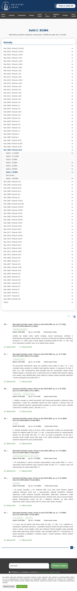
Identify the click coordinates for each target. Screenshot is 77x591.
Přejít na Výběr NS (66, 6)
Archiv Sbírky (40, 15)
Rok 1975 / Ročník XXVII (13, 239)
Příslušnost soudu (19, 359)
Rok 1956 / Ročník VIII (12, 299)
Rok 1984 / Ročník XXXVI (13, 210)
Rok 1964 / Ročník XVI (12, 274)
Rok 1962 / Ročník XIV (12, 280)
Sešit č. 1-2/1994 (12, 153)
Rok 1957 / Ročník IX (11, 296)
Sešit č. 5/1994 (11, 166)
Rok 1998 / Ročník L (11, 137)
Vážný (6, 302)
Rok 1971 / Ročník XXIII (13, 251)
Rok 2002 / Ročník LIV (12, 124)
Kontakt (65, 15)
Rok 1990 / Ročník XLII (12, 191)
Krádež (16, 424)
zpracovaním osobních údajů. (49, 572)
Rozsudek (16, 483)
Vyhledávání (22, 15)
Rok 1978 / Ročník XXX (12, 229)
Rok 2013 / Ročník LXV (12, 90)
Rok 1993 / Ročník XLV (12, 182)
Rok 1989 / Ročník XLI (12, 194)
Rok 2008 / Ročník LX (12, 105)
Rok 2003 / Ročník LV (12, 121)
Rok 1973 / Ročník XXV (12, 245)
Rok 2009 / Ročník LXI (12, 102)
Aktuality (11, 15)
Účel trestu (29, 518)
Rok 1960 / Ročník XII (12, 286)
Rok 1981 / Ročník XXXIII (13, 220)
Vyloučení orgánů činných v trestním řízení (26, 456)
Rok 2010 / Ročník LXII (12, 99)
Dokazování (17, 394)
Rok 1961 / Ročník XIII (12, 283)
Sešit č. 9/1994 (12, 172)
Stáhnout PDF (10, 347)
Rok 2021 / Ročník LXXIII (13, 64)
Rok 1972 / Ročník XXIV (13, 248)
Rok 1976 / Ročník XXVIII (13, 235)
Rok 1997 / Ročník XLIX (13, 140)
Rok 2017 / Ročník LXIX (13, 77)
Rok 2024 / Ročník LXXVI (13, 55)
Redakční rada (56, 15)
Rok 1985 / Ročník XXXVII (13, 207)
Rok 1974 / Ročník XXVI (13, 242)
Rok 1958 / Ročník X (11, 293)
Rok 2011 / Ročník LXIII (12, 96)
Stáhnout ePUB (25, 347)
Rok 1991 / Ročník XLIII (12, 188)
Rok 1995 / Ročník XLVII (13, 147)
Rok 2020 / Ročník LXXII (13, 67)
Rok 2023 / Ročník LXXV (13, 58)
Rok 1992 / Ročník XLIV (13, 185)
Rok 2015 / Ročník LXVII (13, 83)
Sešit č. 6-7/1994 (12, 156)
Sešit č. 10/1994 (12, 178)
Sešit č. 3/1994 (11, 159)
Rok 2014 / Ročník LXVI (13, 86)
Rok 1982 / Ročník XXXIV (13, 216)
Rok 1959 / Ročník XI (11, 289)
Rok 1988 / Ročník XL (12, 197)
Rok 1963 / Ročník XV (12, 277)
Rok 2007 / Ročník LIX (12, 109)
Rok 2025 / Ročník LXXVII (13, 51)
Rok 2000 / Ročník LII (12, 131)
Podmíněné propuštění (20, 329)
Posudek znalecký (29, 394)
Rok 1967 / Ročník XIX (12, 264)
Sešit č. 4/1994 (11, 162)
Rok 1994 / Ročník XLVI (13, 150)
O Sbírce (48, 15)
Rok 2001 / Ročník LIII (12, 128)
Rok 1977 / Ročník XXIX (13, 232)
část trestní (10, 175)
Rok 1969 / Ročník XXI (12, 258)
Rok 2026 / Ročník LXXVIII (14, 48)
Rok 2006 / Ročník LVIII (12, 112)
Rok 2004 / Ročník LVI (12, 118)
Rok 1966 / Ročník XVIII (13, 267)
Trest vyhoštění (18, 518)
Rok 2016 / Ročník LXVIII (13, 80)
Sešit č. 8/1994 (11, 169)
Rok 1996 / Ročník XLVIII (13, 143)
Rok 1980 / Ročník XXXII (13, 223)
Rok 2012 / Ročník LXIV (13, 93)
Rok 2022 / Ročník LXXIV (13, 61)
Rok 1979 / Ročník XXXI (13, 226)
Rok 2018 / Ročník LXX (12, 74)
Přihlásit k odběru (59, 566)
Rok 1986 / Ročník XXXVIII (14, 204)
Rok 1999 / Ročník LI (11, 134)
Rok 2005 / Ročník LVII (12, 115)
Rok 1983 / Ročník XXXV (13, 213)
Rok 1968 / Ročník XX (12, 261)
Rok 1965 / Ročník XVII (12, 270)
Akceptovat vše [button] (21, 586)
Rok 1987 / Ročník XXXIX (13, 201)
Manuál (31, 15)
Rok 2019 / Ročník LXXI (13, 70)
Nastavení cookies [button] (9, 586)
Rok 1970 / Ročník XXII (12, 254)
